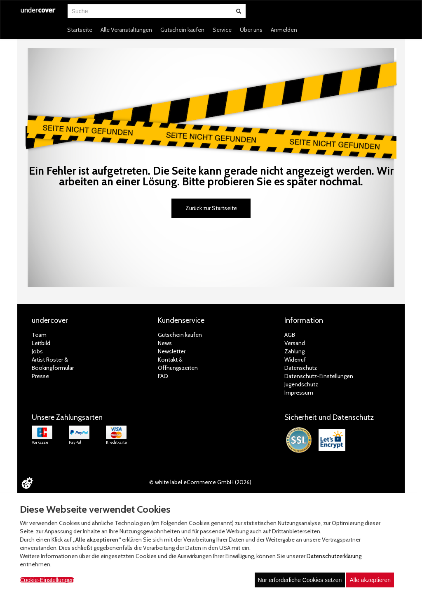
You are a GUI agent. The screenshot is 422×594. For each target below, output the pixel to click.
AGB (289, 334)
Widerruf (295, 359)
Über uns (251, 29)
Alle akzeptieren (370, 580)
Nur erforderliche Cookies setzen (300, 580)
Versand (294, 343)
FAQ (163, 376)
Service (222, 29)
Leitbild (41, 343)
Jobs (37, 351)
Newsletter (171, 351)
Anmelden (284, 29)
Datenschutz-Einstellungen (318, 376)
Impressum (298, 392)
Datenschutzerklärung (334, 556)
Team (39, 334)
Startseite (79, 29)
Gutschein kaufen (182, 29)
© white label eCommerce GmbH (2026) (200, 482)
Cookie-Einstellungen (47, 580)
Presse (40, 376)
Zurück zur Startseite (211, 208)
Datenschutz (300, 368)
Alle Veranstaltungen (126, 29)
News (165, 343)
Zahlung (294, 351)
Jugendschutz (301, 384)
